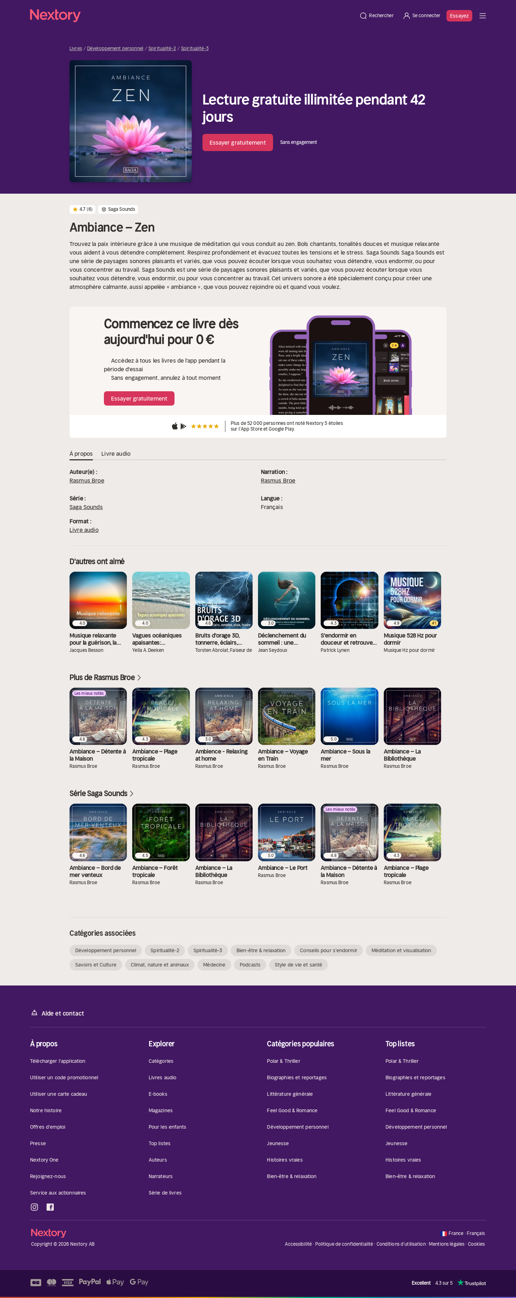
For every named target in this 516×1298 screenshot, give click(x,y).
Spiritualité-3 (195, 49)
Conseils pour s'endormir (328, 950)
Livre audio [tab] (115, 454)
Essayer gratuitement (238, 142)
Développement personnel (115, 49)
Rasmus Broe (87, 480)
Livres (76, 49)
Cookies (476, 1244)
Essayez (459, 16)
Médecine (214, 965)
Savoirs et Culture (95, 965)
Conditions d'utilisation (401, 1244)
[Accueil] (192, 15)
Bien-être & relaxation (261, 950)
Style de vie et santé (298, 965)
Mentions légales (446, 1244)
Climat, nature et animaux (160, 965)
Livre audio (84, 529)
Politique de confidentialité (344, 1244)
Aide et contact (57, 1012)
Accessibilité (298, 1244)
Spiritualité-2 (162, 49)
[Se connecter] (421, 15)
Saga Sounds (86, 506)
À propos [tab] (81, 454)
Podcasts (250, 965)
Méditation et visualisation (401, 950)
